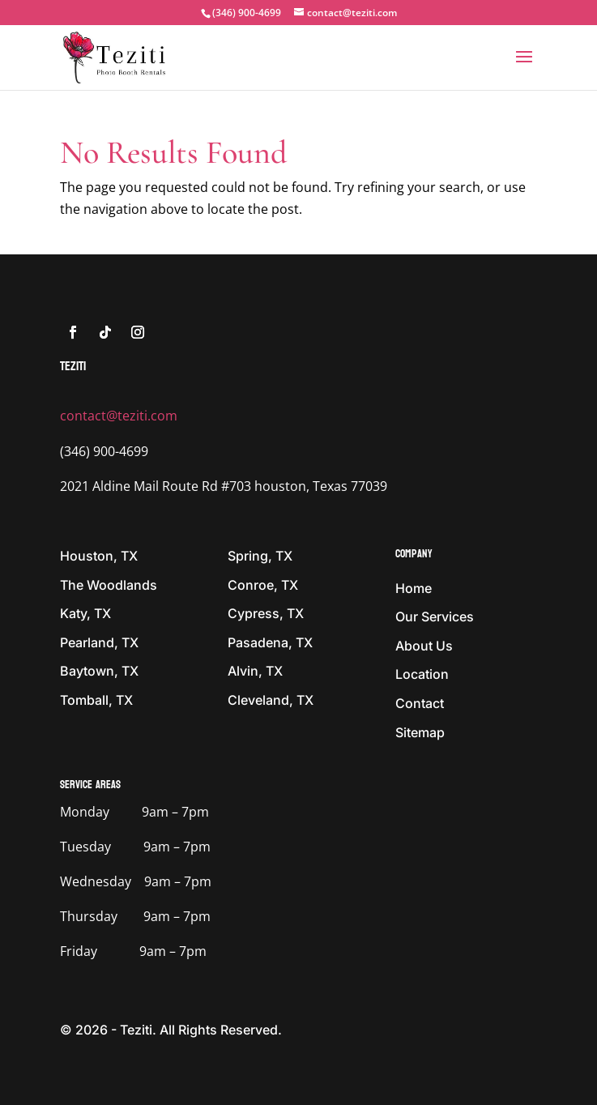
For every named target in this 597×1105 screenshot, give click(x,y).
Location (422, 674)
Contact (419, 703)
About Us (424, 646)
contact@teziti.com (118, 416)
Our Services (434, 616)
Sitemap (420, 732)
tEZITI (73, 366)
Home (413, 588)
